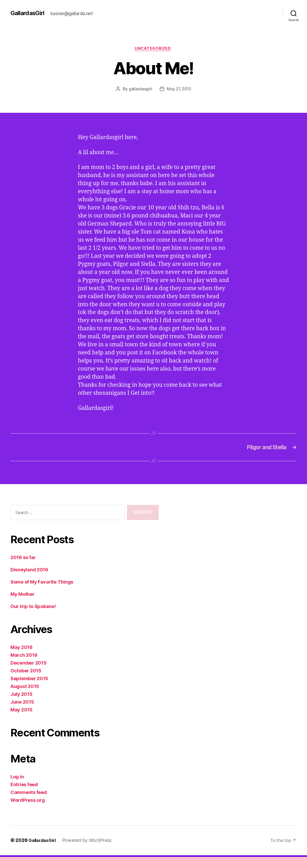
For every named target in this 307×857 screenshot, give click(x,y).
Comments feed (28, 794)
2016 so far (23, 559)
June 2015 (22, 704)
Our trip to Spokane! (33, 608)
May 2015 (21, 712)
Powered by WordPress (90, 842)
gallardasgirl (139, 89)
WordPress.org (27, 802)
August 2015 (24, 688)
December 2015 (28, 665)
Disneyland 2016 (29, 571)
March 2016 (23, 657)
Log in (17, 778)
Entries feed (24, 786)
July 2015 (21, 696)
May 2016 (21, 649)
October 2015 (25, 672)
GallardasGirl (28, 13)
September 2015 (29, 680)
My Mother (22, 596)
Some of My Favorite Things (41, 584)
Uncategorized (153, 49)
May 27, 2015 (179, 89)
